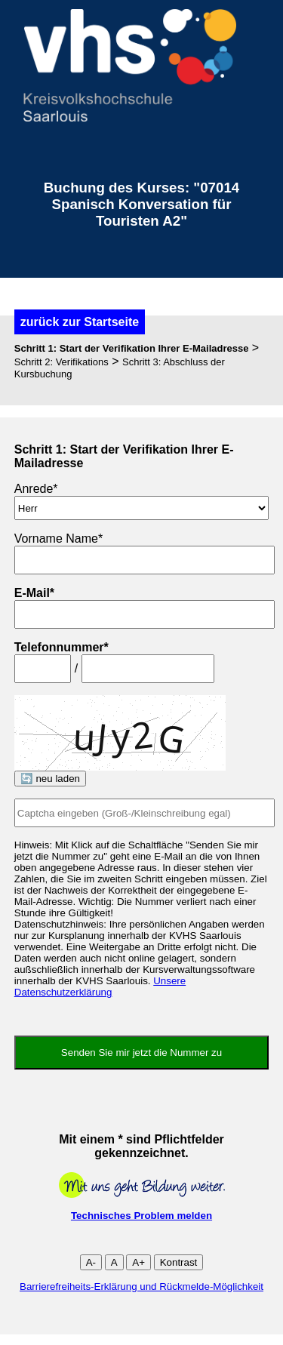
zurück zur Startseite (79, 321)
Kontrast (179, 1262)
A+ (138, 1262)
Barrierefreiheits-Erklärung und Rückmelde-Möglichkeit (141, 1286)
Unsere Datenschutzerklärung (100, 986)
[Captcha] (144, 813)
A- (91, 1262)
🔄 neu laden (50, 778)
